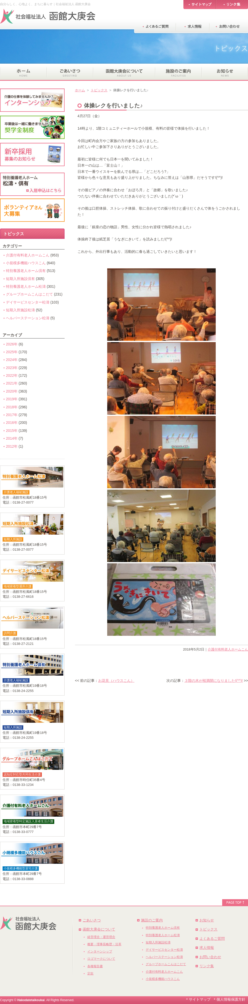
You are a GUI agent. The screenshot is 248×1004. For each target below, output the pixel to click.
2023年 (12, 368)
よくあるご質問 (212, 938)
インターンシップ (99, 951)
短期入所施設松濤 (20, 310)
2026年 (12, 344)
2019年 (12, 399)
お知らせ (206, 920)
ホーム (80, 90)
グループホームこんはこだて (29, 294)
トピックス (99, 90)
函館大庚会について (99, 929)
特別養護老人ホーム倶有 (26, 271)
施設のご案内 (152, 920)
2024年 (12, 360)
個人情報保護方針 (230, 999)
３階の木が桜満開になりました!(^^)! (213, 680)
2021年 (12, 383)
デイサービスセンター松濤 (27, 302)
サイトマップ (200, 999)
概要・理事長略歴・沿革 (104, 944)
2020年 (12, 391)
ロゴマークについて (101, 959)
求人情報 (206, 948)
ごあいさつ (92, 920)
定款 (90, 973)
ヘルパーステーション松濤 (27, 318)
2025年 (12, 352)
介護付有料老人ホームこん (228, 649)
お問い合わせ (210, 957)
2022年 (12, 375)
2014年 (12, 438)
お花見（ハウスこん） (116, 680)
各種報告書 (95, 966)
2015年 (12, 431)
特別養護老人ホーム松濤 (26, 286)
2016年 (12, 422)
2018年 (12, 407)
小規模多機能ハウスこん (26, 263)
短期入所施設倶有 (20, 279)
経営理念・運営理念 (101, 937)
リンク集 (206, 966)
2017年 (12, 415)
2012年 (12, 446)
